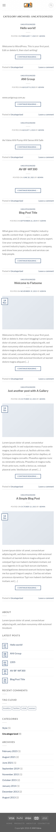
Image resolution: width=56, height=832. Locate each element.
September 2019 (10, 768)
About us (31, 823)
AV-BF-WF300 (28, 169)
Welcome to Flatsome (28, 283)
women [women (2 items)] (32, 708)
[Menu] (4, 5)
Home (9, 823)
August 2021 (9, 756)
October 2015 (9, 780)
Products (19, 823)
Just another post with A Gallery (28, 390)
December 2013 (10, 791)
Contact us (44, 823)
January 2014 (9, 785)
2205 (12, 662)
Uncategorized (28, 24)
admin (42, 36)
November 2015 (10, 774)
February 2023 (9, 751)
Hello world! (28, 28)
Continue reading (28, 56)
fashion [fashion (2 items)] (16, 708)
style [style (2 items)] (24, 708)
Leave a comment (46, 67)
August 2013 (9, 797)
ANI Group (28, 79)
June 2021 (7, 762)
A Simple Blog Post (28, 498)
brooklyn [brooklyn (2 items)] (7, 708)
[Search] (51, 5)
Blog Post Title (28, 212)
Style (4, 727)
